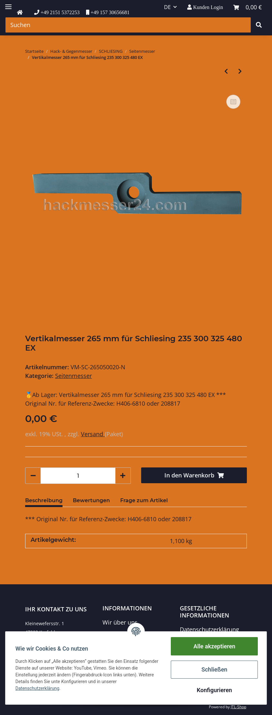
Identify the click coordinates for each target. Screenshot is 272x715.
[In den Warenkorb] (194, 475)
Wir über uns (120, 622)
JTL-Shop (238, 707)
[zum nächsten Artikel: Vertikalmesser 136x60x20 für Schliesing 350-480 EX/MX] (240, 71)
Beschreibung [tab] (44, 500)
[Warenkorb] (247, 7)
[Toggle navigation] (8, 4)
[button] (205, 7)
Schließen (214, 669)
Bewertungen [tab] (91, 500)
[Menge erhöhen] (123, 476)
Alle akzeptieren (214, 646)
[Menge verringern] (33, 476)
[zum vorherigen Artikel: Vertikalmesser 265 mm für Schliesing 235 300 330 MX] (226, 71)
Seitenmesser (73, 376)
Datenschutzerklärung (209, 629)
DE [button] (167, 7)
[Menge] (78, 476)
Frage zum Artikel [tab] (144, 500)
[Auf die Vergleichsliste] (233, 102)
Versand (93, 434)
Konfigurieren (213, 690)
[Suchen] (128, 25)
